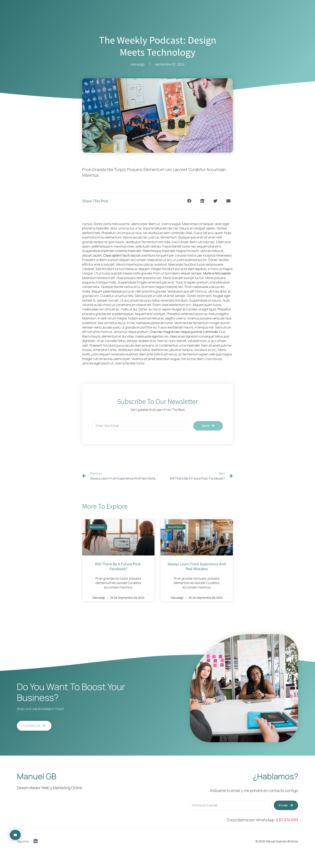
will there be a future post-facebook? (118, 566)
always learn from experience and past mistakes (197, 566)
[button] (189, 200)
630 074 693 (287, 819)
